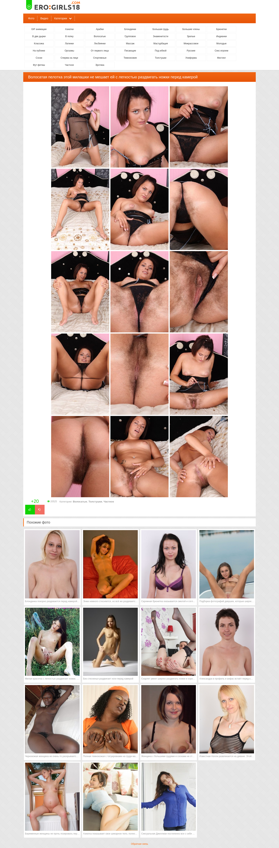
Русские (191, 50)
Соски (39, 57)
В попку (69, 36)
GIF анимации (39, 29)
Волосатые (100, 36)
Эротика (99, 65)
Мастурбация (160, 43)
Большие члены (191, 29)
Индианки (221, 36)
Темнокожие (130, 57)
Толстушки (160, 57)
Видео (44, 18)
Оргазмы (69, 50)
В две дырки (39, 36)
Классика (39, 43)
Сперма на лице (69, 57)
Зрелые (191, 36)
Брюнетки (221, 29)
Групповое (130, 36)
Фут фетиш (39, 65)
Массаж (130, 43)
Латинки (69, 43)
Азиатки (69, 29)
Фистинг (221, 57)
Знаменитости (160, 36)
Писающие (130, 50)
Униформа (191, 57)
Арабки (100, 29)
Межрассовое (191, 43)
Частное (69, 65)
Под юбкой (160, 50)
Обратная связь (139, 844)
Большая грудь (160, 29)
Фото (31, 18)
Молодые (221, 43)
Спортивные (100, 57)
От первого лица (100, 50)
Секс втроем (221, 50)
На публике (39, 50)
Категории (60, 18)
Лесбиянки (99, 43)
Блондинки (130, 29)
